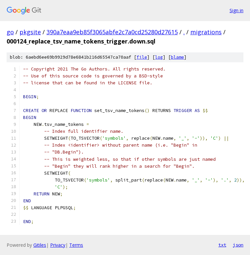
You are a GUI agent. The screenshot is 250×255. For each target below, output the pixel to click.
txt (222, 245)
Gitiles (39, 245)
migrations (206, 32)
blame (177, 57)
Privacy (57, 245)
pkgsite (30, 32)
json (238, 245)
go (10, 32)
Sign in (236, 10)
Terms (76, 245)
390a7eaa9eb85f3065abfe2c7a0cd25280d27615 (112, 32)
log (159, 57)
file (142, 57)
